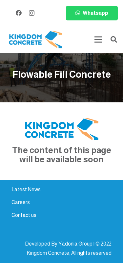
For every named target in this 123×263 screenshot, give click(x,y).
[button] (114, 39)
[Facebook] (19, 13)
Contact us (23, 215)
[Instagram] (31, 13)
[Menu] (98, 39)
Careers (20, 202)
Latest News (26, 189)
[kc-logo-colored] (35, 40)
